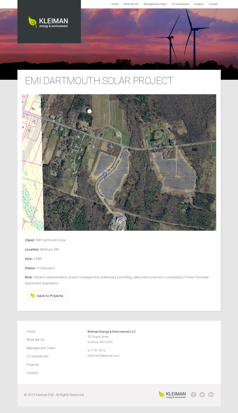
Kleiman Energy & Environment (49, 21)
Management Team (155, 4)
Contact (213, 4)
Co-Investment (180, 4)
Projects (199, 4)
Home (114, 4)
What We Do (131, 4)
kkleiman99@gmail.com (103, 355)
